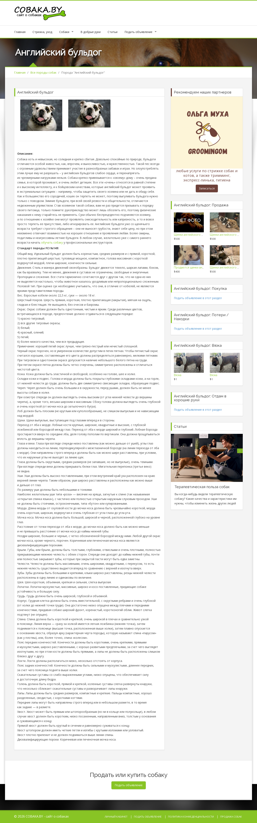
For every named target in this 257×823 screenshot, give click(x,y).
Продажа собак (231, 816)
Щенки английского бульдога (194, 234)
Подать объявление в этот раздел (198, 298)
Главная (19, 32)
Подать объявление (138, 32)
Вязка (177, 375)
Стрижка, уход (42, 32)
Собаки (64, 32)
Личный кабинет (116, 816)
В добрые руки (91, 32)
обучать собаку (52, 242)
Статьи (112, 32)
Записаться (207, 188)
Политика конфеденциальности (191, 816)
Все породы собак (43, 72)
